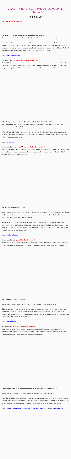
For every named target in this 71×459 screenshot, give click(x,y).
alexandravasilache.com (13, 408)
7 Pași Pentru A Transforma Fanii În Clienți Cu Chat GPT (29, 147)
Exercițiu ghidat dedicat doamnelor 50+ (24, 240)
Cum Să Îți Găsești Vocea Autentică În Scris (25, 60)
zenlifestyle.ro (27, 408)
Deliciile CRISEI (11, 321)
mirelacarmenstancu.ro (13, 55)
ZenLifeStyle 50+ (58, 408)
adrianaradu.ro (10, 142)
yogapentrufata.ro (39, 408)
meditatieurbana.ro (12, 235)
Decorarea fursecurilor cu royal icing (24, 326)
